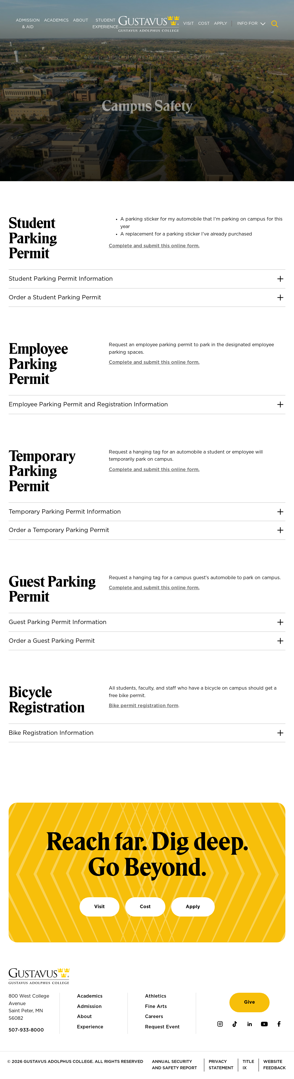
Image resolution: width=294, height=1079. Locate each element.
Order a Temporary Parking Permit (59, 530)
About (80, 20)
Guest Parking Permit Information (58, 622)
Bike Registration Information (51, 733)
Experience (90, 1027)
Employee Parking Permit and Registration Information (88, 404)
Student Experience (105, 23)
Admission (89, 1006)
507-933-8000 (26, 1030)
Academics (56, 20)
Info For (247, 24)
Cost (204, 24)
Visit (188, 24)
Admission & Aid (28, 23)
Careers (154, 1016)
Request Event (162, 1027)
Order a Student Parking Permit (55, 297)
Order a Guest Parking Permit (52, 641)
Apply (220, 24)
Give (249, 1002)
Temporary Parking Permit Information (65, 512)
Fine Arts (156, 1006)
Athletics (155, 996)
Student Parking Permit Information (61, 279)
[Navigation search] (274, 23)
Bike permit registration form (143, 705)
